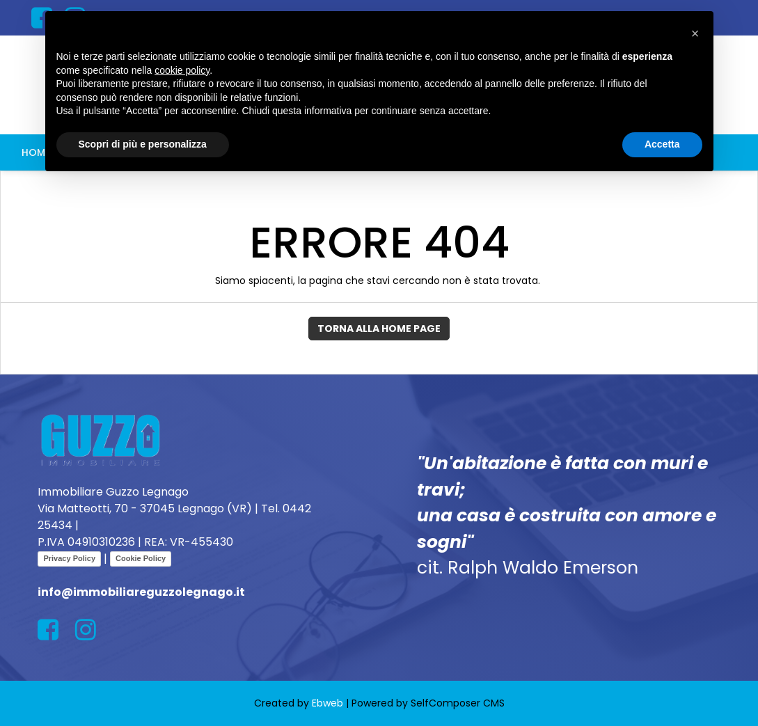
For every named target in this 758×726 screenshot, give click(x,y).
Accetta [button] (662, 144)
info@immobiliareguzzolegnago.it (141, 592)
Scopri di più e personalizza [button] (143, 144)
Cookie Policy (141, 558)
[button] (695, 33)
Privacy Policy (69, 558)
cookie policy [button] (182, 70)
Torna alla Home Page (379, 329)
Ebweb (327, 703)
